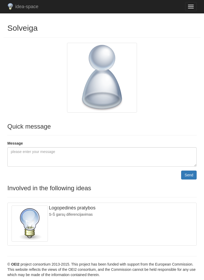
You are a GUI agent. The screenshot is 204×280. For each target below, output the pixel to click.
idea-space (26, 6)
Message (15, 143)
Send (189, 175)
